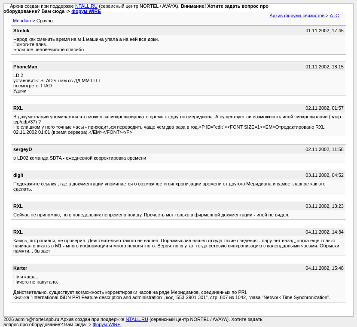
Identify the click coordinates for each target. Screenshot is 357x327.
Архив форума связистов (296, 15)
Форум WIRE (86, 11)
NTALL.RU (86, 6)
